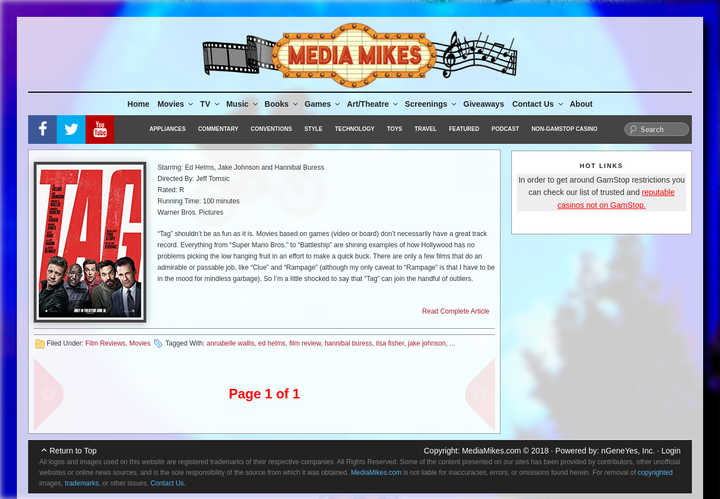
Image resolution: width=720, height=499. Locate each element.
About (581, 103)
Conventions (271, 129)
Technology (355, 129)
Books (281, 103)
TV (210, 103)
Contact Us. (168, 483)
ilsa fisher (390, 343)
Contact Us (538, 103)
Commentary (218, 129)
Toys (394, 129)
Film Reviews (105, 343)
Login (671, 450)
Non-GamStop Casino (564, 129)
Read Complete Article (455, 311)
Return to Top (73, 450)
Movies (176, 103)
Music (242, 103)
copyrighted (655, 473)
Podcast (505, 129)
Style (313, 129)
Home (139, 103)
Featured (464, 129)
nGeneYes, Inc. (628, 450)
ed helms (272, 343)
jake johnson (427, 343)
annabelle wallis (230, 343)
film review (305, 343)
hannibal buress (348, 343)
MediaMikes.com (491, 450)
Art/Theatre (373, 103)
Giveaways (484, 103)
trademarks (81, 483)
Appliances (168, 129)
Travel (425, 129)
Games (323, 103)
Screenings (431, 103)
